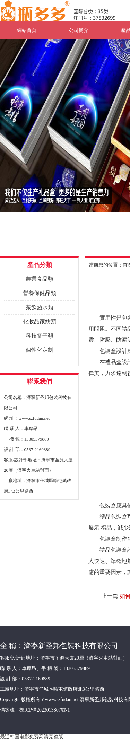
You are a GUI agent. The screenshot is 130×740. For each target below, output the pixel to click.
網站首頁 (26, 30)
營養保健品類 (39, 293)
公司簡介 (78, 30)
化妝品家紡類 (39, 321)
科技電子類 (39, 336)
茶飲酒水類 (39, 307)
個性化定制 (39, 350)
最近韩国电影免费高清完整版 (31, 736)
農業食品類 (39, 279)
